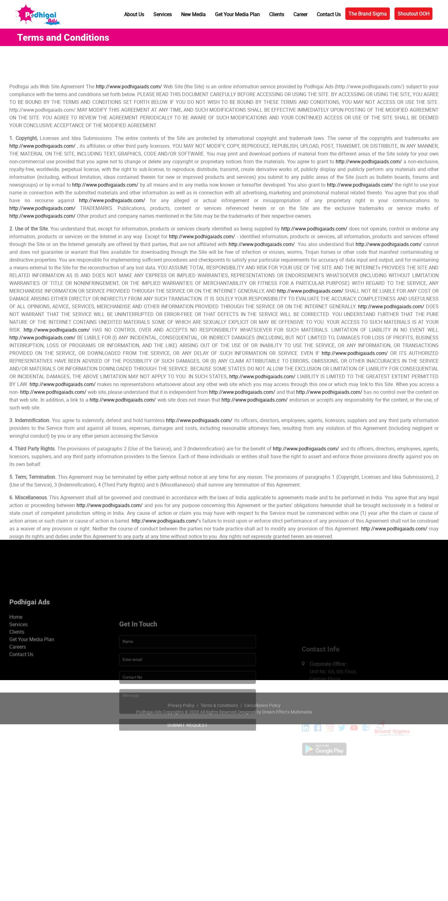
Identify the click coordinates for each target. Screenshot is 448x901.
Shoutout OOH (413, 13)
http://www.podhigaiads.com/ (129, 156)
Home (15, 671)
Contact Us (329, 14)
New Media (193, 14)
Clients (276, 14)
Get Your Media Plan (237, 14)
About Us (134, 14)
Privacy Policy (181, 721)
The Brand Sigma (367, 13)
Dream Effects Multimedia (287, 727)
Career (300, 14)
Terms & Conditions (219, 721)
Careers (17, 701)
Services (162, 14)
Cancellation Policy (262, 721)
